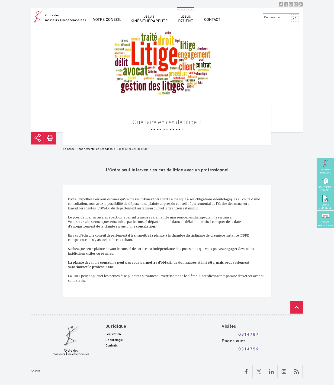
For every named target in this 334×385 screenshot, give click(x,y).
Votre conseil (107, 15)
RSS (301, 4)
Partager (37, 138)
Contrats (112, 346)
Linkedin (291, 4)
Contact (212, 15)
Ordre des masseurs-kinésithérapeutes (65, 17)
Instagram (296, 4)
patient (185, 16)
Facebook (281, 4)
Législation (113, 334)
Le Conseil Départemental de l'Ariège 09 (88, 149)
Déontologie (114, 340)
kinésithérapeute (149, 16)
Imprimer (50, 138)
